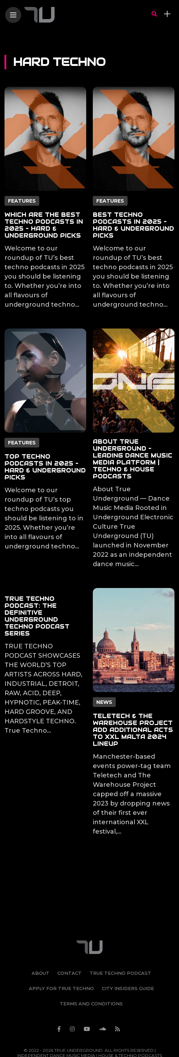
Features (22, 201)
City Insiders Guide (128, 970)
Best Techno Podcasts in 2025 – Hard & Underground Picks (133, 225)
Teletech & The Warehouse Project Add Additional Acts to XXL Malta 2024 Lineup (133, 730)
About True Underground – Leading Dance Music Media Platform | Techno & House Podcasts (132, 459)
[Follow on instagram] (73, 1010)
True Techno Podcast (120, 954)
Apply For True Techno (61, 970)
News (104, 702)
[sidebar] (167, 14)
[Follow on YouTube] (88, 1010)
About (40, 954)
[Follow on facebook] (60, 1010)
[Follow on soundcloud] (103, 1010)
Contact (69, 954)
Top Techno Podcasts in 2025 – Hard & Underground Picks (45, 467)
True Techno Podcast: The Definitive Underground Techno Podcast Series (37, 616)
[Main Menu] (13, 15)
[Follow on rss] (118, 1010)
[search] (154, 14)
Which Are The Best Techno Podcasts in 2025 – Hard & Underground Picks (44, 225)
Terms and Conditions (91, 985)
